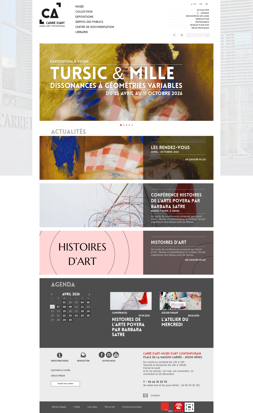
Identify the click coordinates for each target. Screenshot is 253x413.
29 (64, 319)
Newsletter (83, 360)
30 (70, 319)
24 (76, 315)
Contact (155, 395)
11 (82, 306)
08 (64, 306)
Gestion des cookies (65, 384)
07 (58, 306)
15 (64, 311)
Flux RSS (182, 35)
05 (88, 302)
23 (70, 315)
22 (64, 315)
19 (88, 311)
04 (82, 302)
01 (64, 302)
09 (70, 306)
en (201, 4)
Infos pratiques (59, 360)
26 (88, 315)
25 (82, 315)
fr (195, 4)
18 (82, 311)
